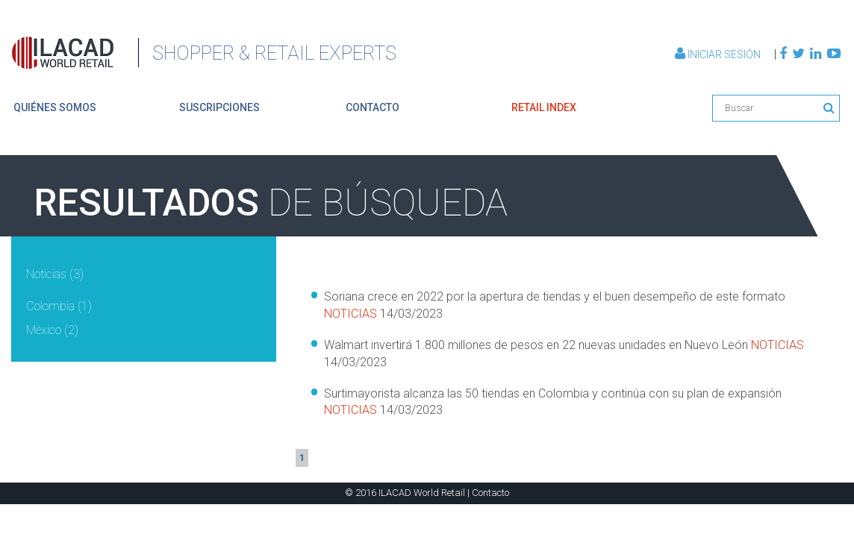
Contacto (490, 492)
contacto (372, 107)
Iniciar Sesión (719, 54)
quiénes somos (54, 107)
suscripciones (219, 107)
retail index (543, 107)
